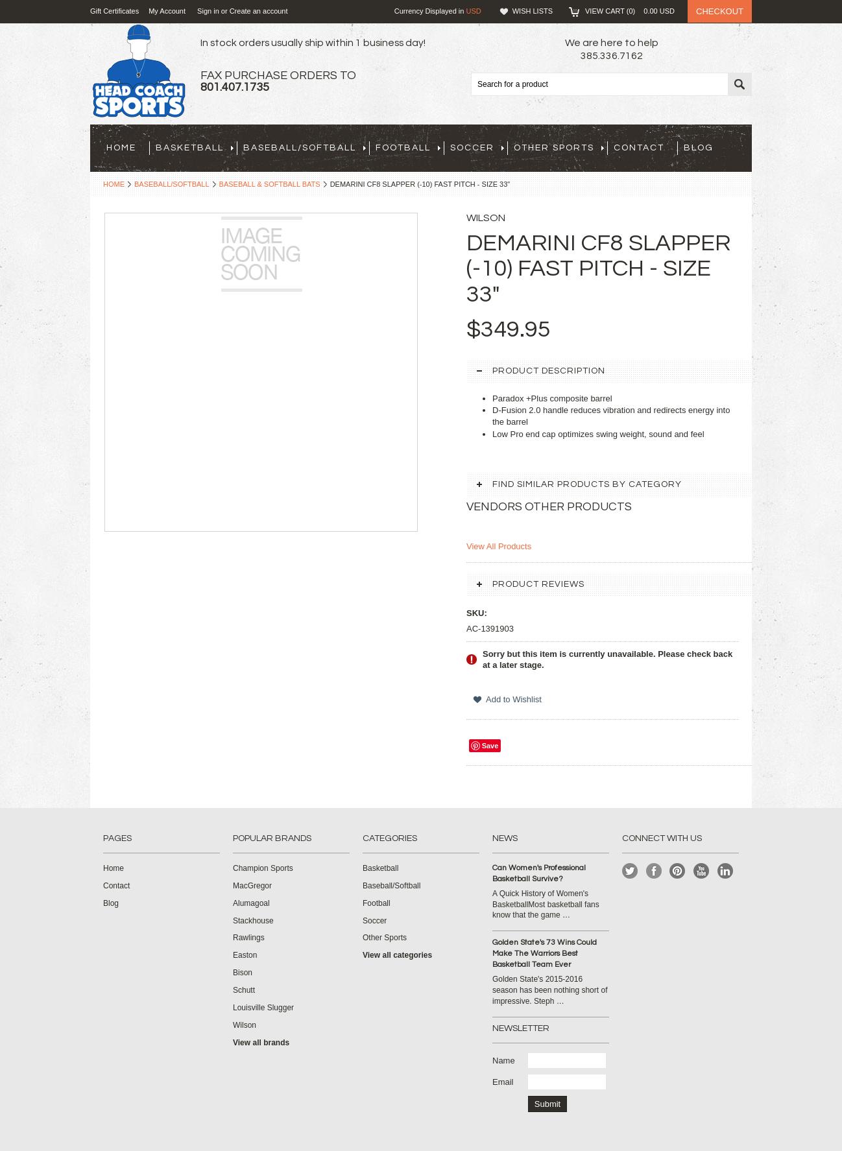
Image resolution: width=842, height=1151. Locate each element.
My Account (167, 11)
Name (503, 1060)
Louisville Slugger (263, 1007)
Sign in (208, 11)
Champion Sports (263, 868)
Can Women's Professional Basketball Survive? (539, 873)
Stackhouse (253, 920)
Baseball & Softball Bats (269, 184)
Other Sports (559, 147)
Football (408, 147)
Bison (242, 972)
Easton (245, 955)
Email (503, 1082)
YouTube (701, 871)
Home (114, 184)
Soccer (477, 147)
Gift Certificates (114, 11)
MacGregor (252, 885)
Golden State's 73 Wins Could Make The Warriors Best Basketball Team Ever (544, 953)
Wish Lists (532, 11)
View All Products (498, 546)
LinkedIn (725, 871)
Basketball (195, 147)
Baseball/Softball (304, 147)
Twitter (630, 871)
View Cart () (630, 11)
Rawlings (249, 937)
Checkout (719, 11)
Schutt (244, 990)
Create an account (259, 11)
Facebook (654, 871)
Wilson (244, 1025)
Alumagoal (251, 903)
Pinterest (677, 871)
